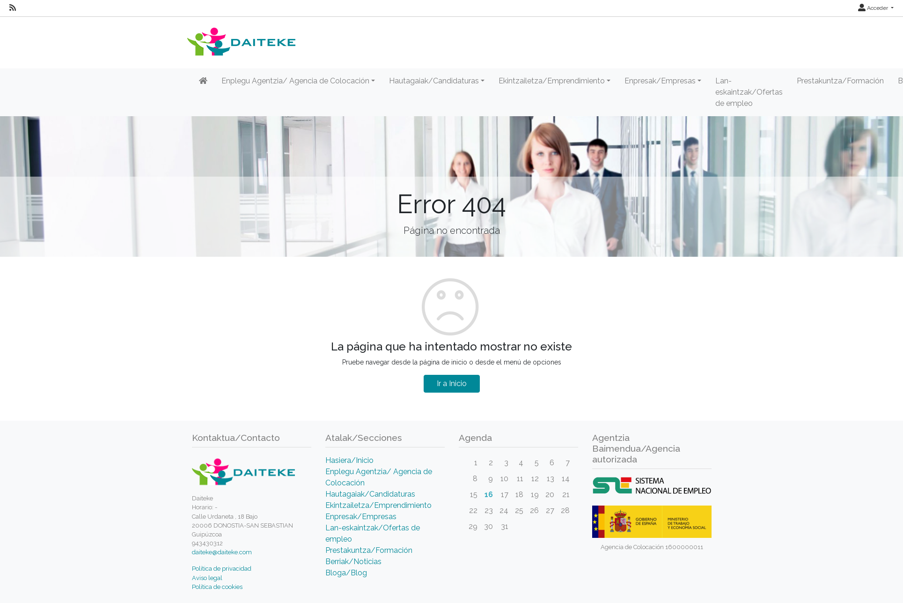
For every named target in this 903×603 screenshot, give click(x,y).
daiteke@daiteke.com (222, 552)
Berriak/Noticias (353, 561)
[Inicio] (203, 81)
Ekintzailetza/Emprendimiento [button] (552, 80)
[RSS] (12, 8)
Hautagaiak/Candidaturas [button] (434, 80)
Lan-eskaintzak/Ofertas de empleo (749, 92)
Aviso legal (207, 577)
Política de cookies (217, 586)
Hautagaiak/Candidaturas (370, 494)
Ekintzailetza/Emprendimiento (378, 505)
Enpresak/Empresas (360, 516)
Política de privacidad (221, 568)
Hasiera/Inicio (349, 460)
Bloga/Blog (346, 572)
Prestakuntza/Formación (840, 80)
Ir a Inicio (452, 383)
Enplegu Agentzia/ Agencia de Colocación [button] (295, 80)
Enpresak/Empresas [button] (660, 80)
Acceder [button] (873, 8)
